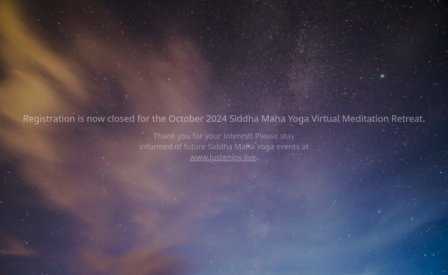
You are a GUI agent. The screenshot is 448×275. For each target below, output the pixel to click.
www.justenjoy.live (223, 157)
